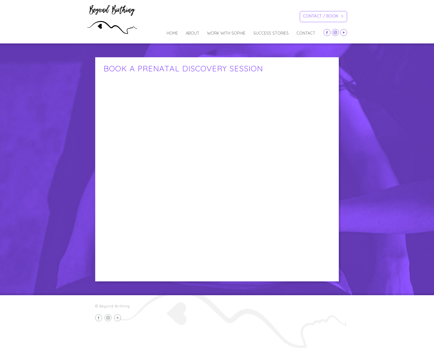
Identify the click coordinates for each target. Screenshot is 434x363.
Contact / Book (323, 16)
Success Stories (271, 33)
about (192, 33)
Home (172, 33)
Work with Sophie (226, 33)
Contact (305, 33)
